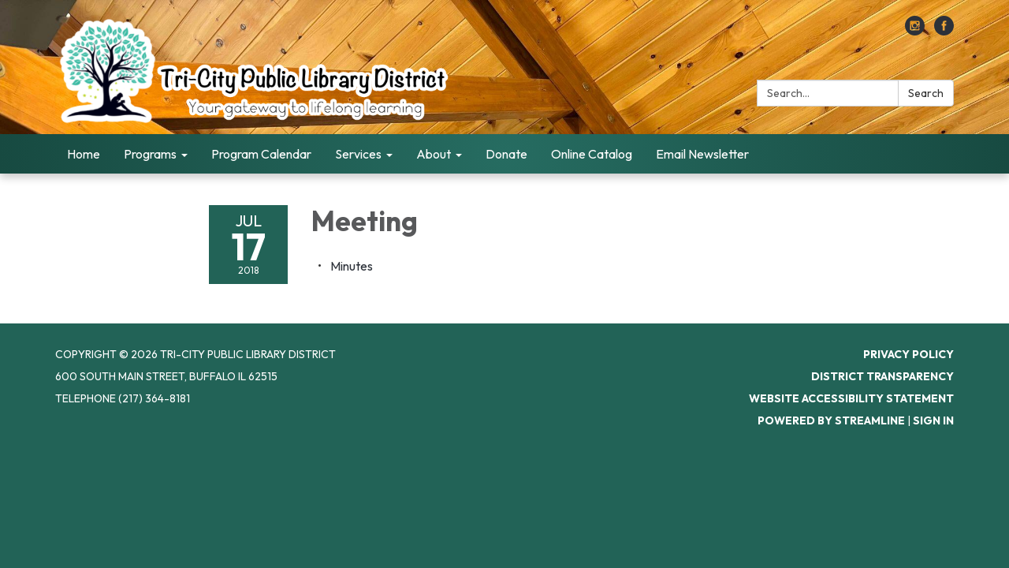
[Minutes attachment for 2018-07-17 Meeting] (351, 266)
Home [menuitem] (83, 154)
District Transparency (882, 376)
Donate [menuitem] (506, 154)
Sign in (933, 420)
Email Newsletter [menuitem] (702, 154)
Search (926, 93)
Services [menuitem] (358, 154)
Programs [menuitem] (150, 154)
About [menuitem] (433, 154)
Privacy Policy (908, 354)
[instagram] (915, 31)
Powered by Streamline (831, 420)
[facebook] (944, 31)
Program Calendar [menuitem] (261, 154)
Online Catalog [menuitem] (591, 154)
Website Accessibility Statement (851, 398)
